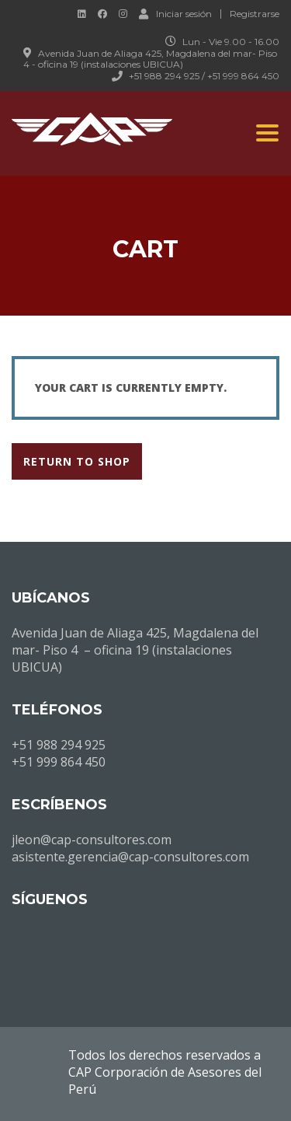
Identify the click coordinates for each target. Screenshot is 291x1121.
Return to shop (76, 461)
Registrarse (254, 14)
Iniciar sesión (175, 13)
